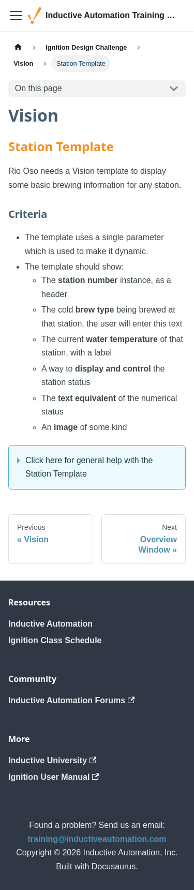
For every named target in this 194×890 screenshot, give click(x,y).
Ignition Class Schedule (54, 640)
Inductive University (52, 760)
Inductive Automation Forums (71, 700)
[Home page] (18, 47)
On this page (38, 88)
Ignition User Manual (53, 777)
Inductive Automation (50, 623)
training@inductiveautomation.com (96, 839)
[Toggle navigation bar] (16, 15)
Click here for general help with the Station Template (89, 467)
